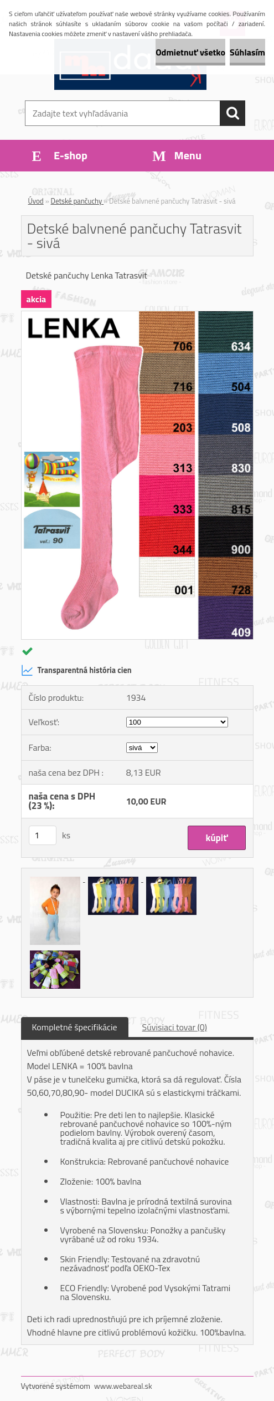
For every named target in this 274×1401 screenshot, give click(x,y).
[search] (232, 113)
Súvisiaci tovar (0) (174, 1027)
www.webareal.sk (123, 1386)
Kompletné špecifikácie (74, 1027)
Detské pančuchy (77, 200)
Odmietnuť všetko (190, 52)
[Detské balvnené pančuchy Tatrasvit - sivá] (137, 315)
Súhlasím (247, 52)
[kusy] (42, 835)
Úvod (36, 200)
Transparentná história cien (76, 670)
